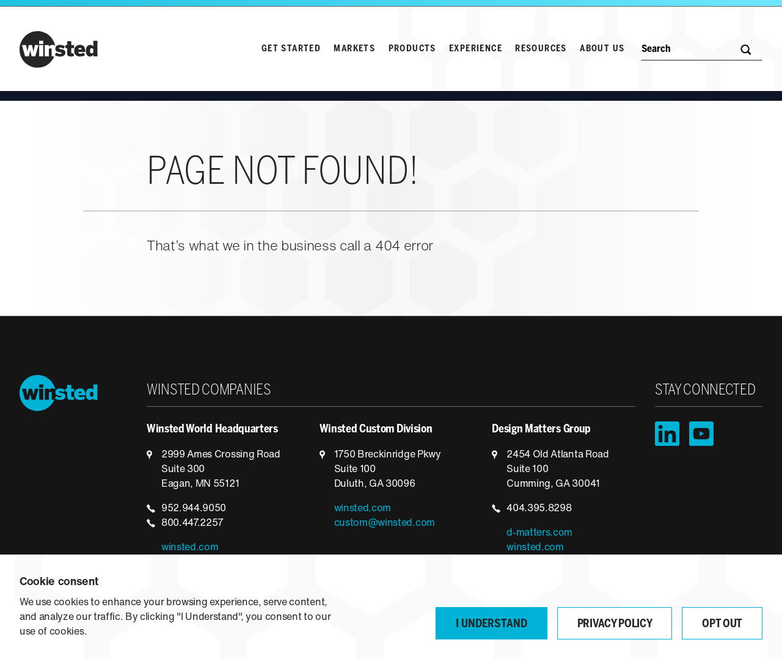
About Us (602, 49)
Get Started (291, 49)
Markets (354, 49)
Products (412, 49)
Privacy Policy (614, 624)
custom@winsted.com (384, 523)
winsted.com (189, 548)
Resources (541, 49)
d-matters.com (539, 533)
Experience (475, 49)
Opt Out (722, 624)
